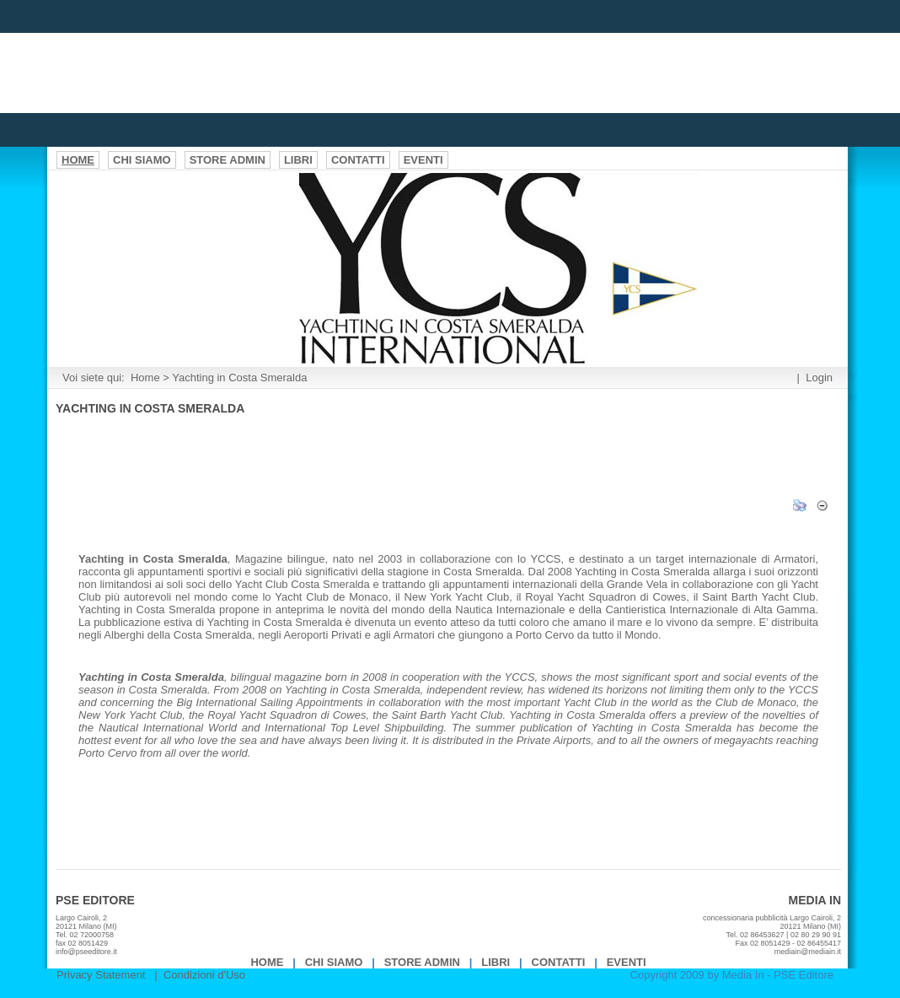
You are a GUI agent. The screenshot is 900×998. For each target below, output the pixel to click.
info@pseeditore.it (86, 951)
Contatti (559, 962)
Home (145, 377)
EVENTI (626, 962)
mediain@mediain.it (807, 951)
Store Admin (422, 962)
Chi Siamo (334, 962)
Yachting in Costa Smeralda (239, 377)
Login (819, 377)
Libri (495, 962)
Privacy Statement (101, 974)
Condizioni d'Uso (204, 974)
